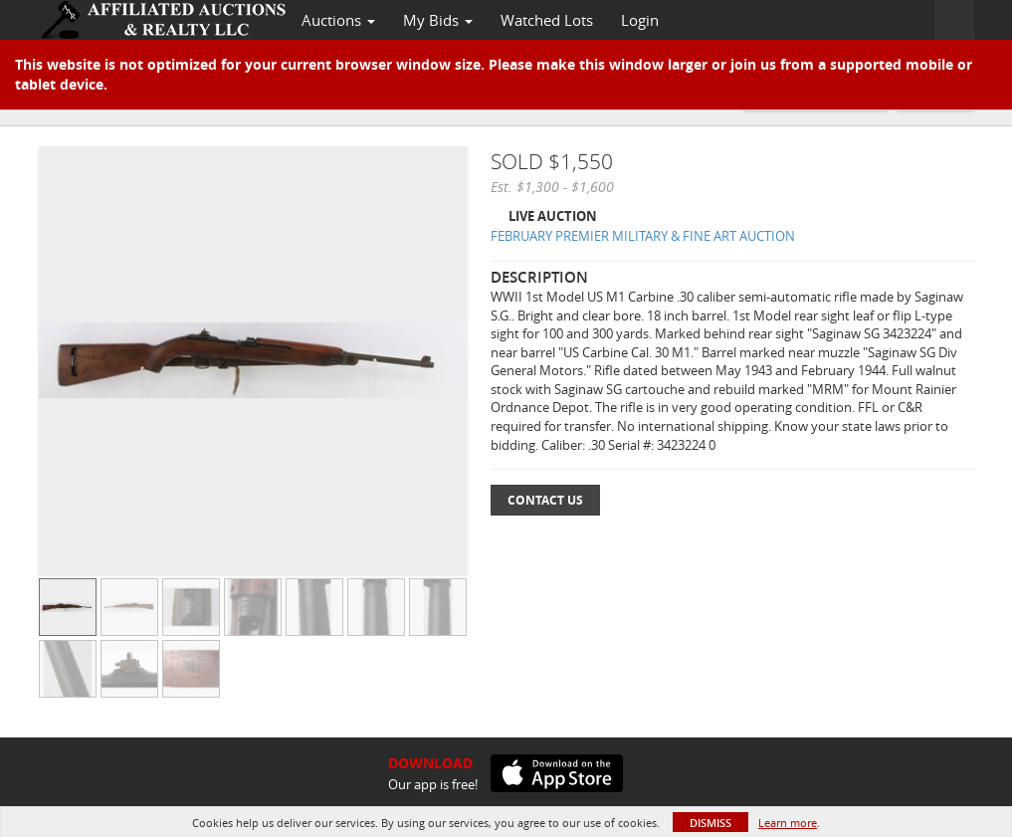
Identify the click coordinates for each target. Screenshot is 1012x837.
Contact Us (545, 500)
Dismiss (710, 822)
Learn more (787, 822)
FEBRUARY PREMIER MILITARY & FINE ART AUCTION (643, 236)
